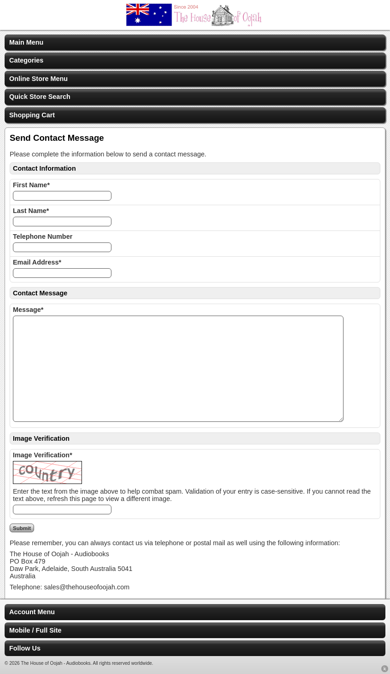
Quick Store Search (39, 96)
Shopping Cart (32, 115)
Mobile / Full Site (35, 630)
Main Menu (26, 42)
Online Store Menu (38, 78)
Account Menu (32, 612)
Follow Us (25, 648)
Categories (26, 60)
